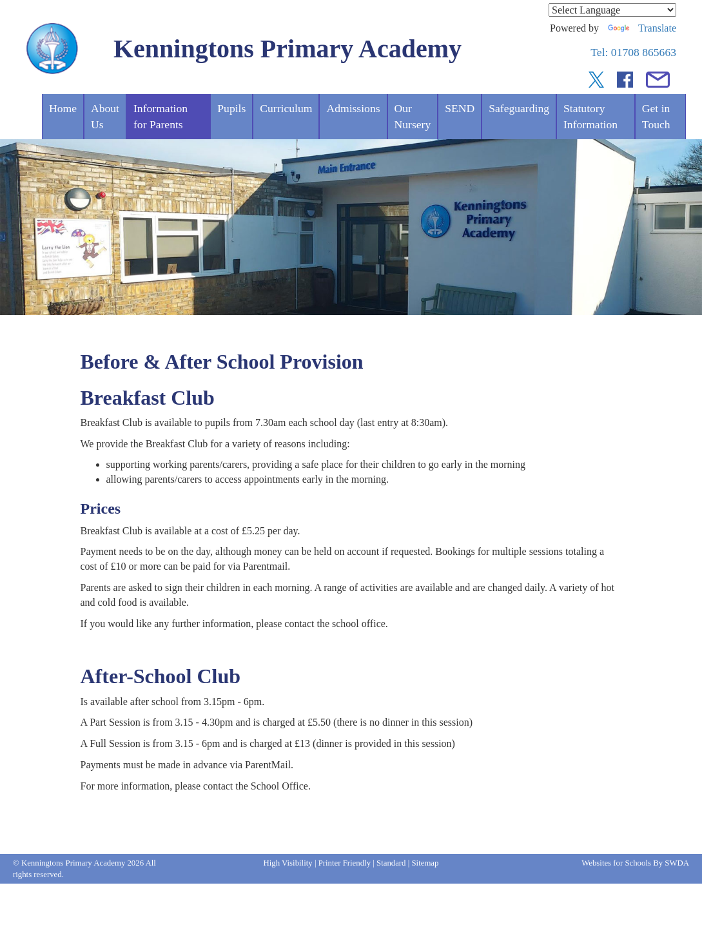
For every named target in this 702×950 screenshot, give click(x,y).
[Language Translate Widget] (612, 10)
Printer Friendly (344, 863)
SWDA (677, 863)
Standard (391, 863)
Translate (642, 28)
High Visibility (288, 863)
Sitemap (425, 863)
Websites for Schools (616, 863)
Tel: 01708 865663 (633, 52)
